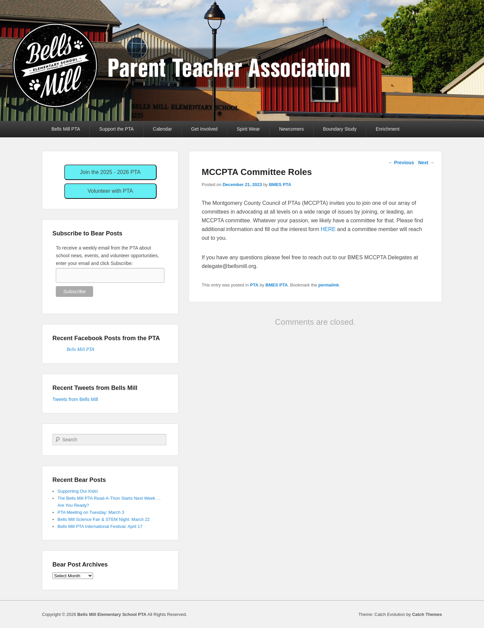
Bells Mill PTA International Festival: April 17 (100, 526)
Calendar (162, 129)
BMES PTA (280, 184)
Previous (401, 162)
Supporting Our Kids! (77, 491)
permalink (328, 284)
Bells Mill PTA (65, 129)
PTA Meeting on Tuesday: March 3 (90, 512)
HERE (328, 229)
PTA (254, 284)
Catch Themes (427, 614)
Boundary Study (340, 129)
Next (426, 162)
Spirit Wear (248, 129)
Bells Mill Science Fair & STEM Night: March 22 (103, 519)
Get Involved (204, 129)
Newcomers (291, 129)
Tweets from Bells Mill (75, 399)
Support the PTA (116, 129)
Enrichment (388, 129)
